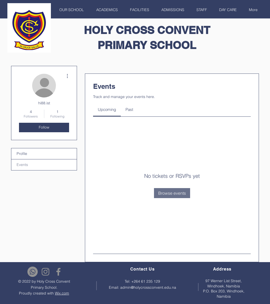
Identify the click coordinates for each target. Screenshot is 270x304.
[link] (107, 109)
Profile (22, 153)
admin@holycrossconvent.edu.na (148, 287)
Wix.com (62, 293)
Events (22, 164)
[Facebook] (58, 272)
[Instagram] (45, 272)
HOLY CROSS (120, 30)
